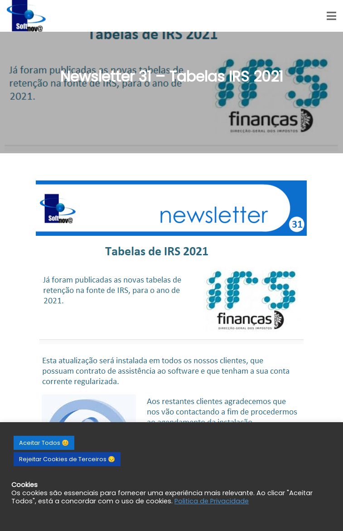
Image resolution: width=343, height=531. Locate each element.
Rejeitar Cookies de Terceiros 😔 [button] (67, 459)
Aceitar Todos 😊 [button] (44, 442)
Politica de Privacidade (211, 501)
